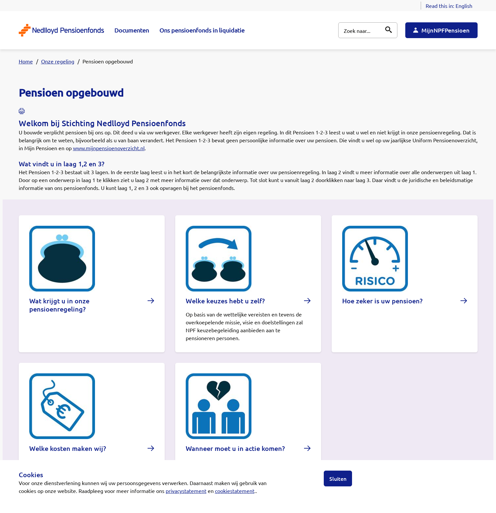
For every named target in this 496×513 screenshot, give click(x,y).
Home (26, 61)
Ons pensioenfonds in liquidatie (202, 30)
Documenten (131, 30)
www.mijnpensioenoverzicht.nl (109, 148)
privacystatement (186, 490)
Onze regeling (57, 61)
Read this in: (449, 5)
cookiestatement (234, 490)
